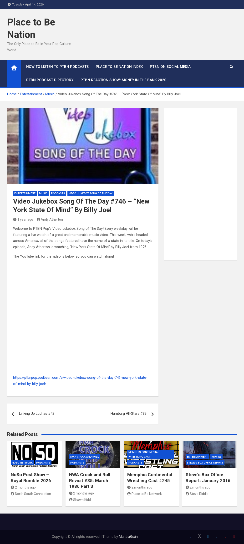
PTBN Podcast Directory (49, 80)
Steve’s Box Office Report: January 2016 (208, 477)
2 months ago (23, 487)
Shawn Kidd (80, 500)
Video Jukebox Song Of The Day (90, 193)
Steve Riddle (197, 494)
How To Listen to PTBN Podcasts (57, 67)
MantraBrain (128, 536)
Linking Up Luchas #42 (36, 413)
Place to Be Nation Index (119, 67)
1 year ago (23, 219)
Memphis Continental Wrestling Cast (143, 454)
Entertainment (25, 193)
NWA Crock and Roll (84, 456)
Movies (216, 456)
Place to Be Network (144, 494)
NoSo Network (22, 462)
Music (43, 193)
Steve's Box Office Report (205, 462)
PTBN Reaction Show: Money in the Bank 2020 (123, 80)
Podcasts (58, 193)
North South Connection (31, 494)
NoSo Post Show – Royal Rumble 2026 (31, 477)
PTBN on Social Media (170, 67)
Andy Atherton (50, 219)
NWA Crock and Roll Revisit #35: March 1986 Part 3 (89, 480)
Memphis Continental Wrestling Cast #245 (149, 477)
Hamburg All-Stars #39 (129, 413)
